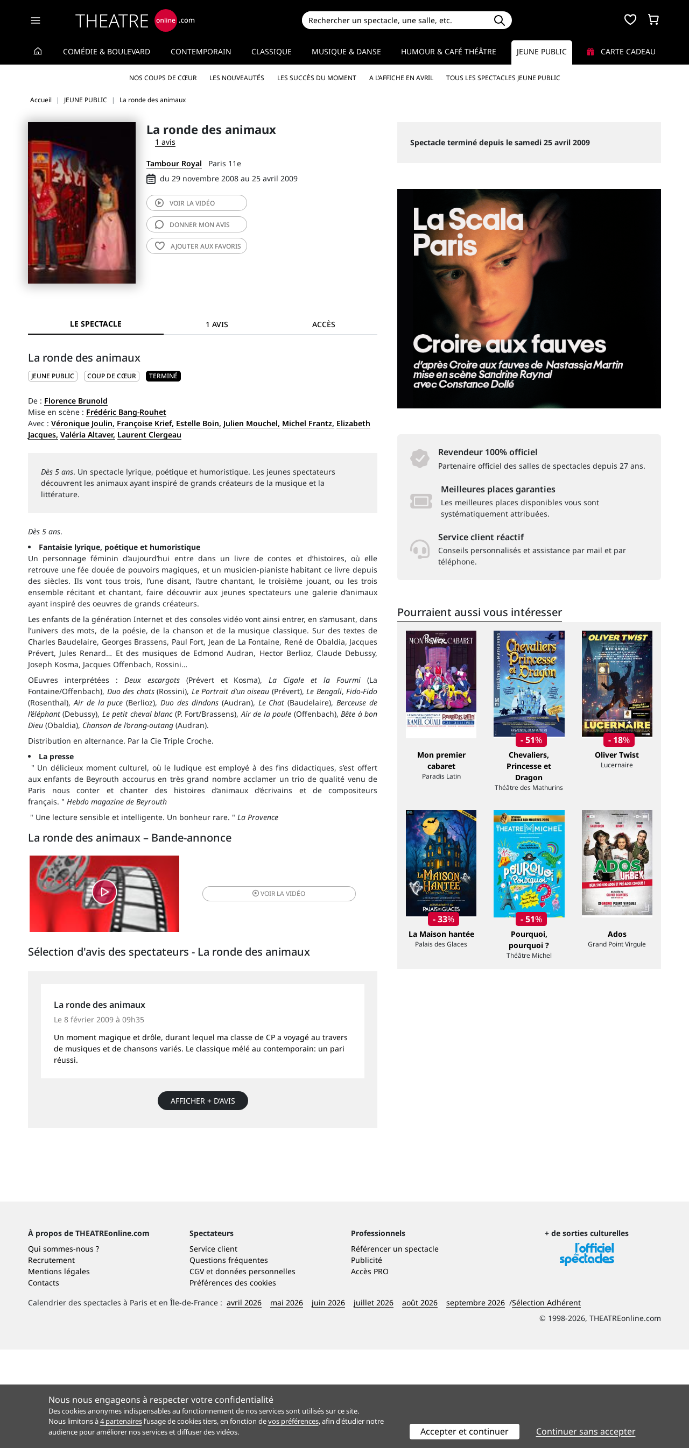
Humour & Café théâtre (448, 51)
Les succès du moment (316, 77)
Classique (271, 51)
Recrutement (51, 1358)
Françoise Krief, (145, 423)
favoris (198, 246)
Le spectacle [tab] (96, 324)
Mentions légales (59, 1370)
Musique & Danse (346, 51)
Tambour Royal (174, 163)
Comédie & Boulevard (106, 51)
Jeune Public (542, 51)
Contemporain (201, 51)
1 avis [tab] (217, 324)
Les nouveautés (236, 77)
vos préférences (293, 1421)
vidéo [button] (260, 895)
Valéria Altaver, (87, 434)
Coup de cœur (111, 375)
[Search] (394, 20)
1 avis (165, 142)
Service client (213, 1347)
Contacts (43, 1381)
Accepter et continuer (464, 1431)
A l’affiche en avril (401, 77)
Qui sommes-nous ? (63, 1347)
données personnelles (255, 1370)
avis (192, 224)
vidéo (185, 203)
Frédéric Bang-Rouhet (126, 412)
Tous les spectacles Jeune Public (503, 77)
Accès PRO (370, 1370)
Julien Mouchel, (251, 423)
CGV (196, 1370)
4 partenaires (121, 1421)
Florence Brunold (76, 400)
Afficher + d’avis (203, 1105)
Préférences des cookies (232, 1381)
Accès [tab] (323, 324)
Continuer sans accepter (586, 1431)
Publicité (366, 1358)
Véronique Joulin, (83, 423)
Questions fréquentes (228, 1358)
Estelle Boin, (198, 423)
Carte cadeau (621, 51)
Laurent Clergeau (149, 434)
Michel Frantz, (308, 423)
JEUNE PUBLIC (52, 375)
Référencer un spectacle (395, 1347)
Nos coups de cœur (162, 77)
